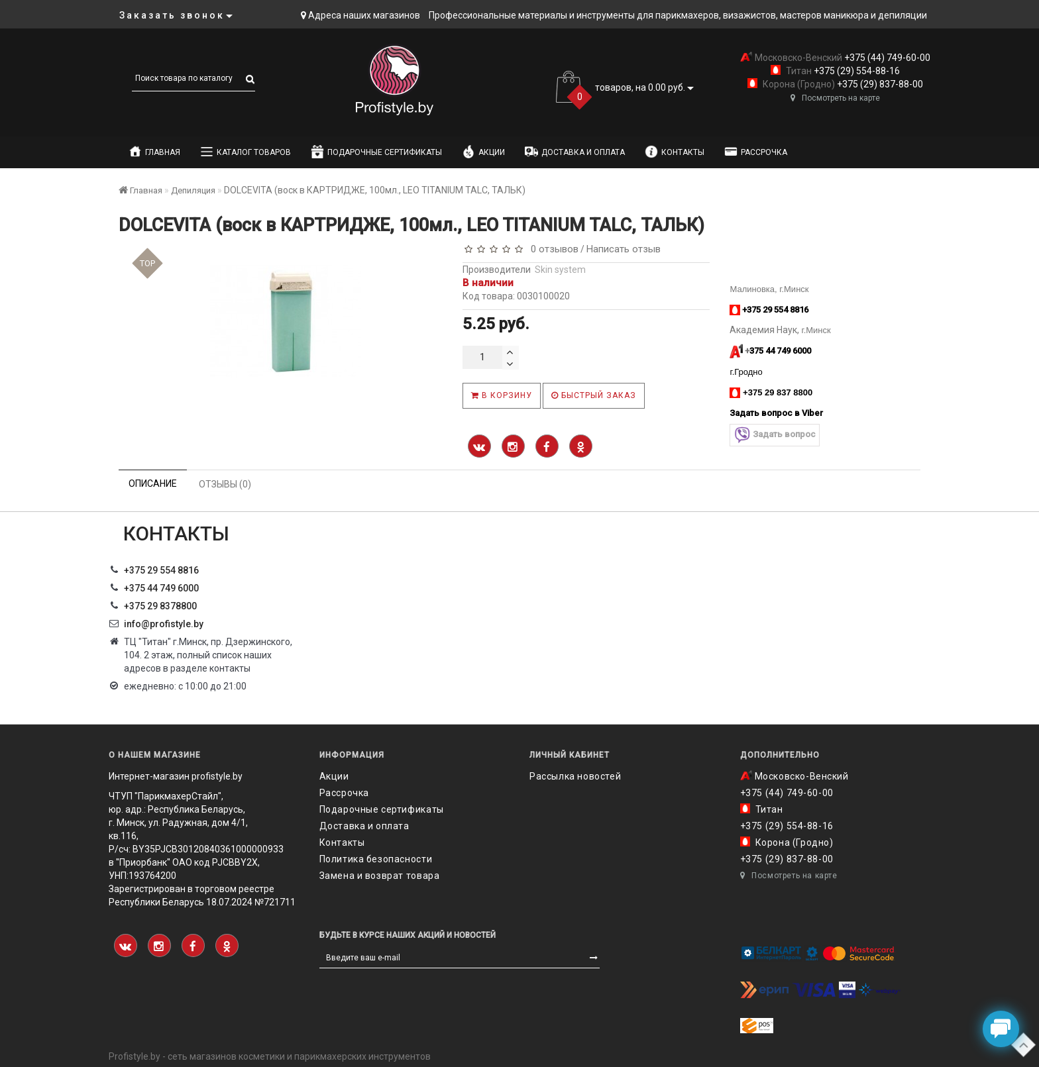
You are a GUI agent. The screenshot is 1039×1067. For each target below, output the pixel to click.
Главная (154, 151)
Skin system (560, 269)
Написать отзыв (623, 249)
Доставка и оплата (575, 151)
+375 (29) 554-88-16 (856, 71)
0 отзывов (551, 249)
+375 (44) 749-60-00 (886, 57)
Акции (483, 151)
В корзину (501, 395)
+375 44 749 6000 (161, 588)
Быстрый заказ (593, 395)
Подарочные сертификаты (376, 151)
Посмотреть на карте (835, 98)
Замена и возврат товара (379, 875)
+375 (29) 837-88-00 (879, 84)
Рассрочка (755, 151)
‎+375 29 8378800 (160, 606)
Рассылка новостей (575, 776)
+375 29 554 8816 (161, 570)
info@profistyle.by (163, 624)
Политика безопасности (376, 859)
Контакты (674, 151)
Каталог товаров (245, 151)
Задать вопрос (775, 435)
